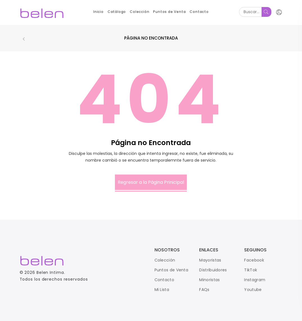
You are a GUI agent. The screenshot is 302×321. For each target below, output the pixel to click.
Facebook (254, 260)
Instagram (254, 280)
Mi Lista (162, 289)
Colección (165, 260)
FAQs (204, 289)
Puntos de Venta (172, 270)
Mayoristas (210, 260)
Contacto (164, 280)
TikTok (250, 270)
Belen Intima (50, 272)
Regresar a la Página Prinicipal (151, 182)
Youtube (253, 289)
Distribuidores (213, 270)
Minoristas (209, 280)
